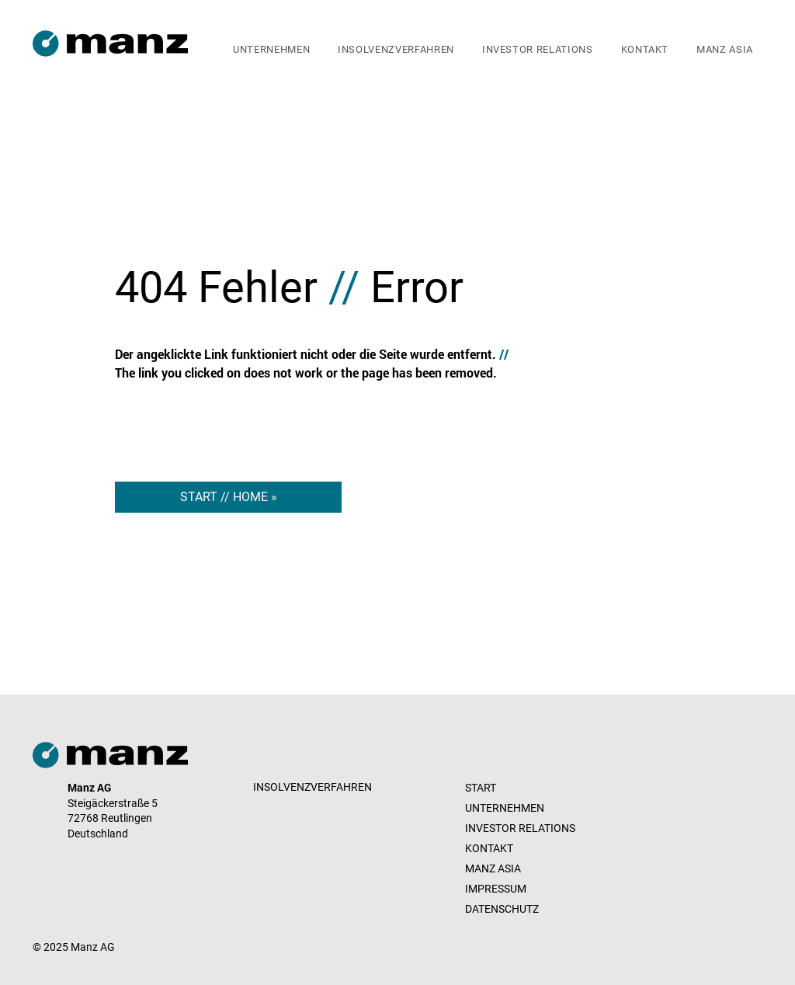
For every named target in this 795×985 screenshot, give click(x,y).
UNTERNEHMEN (504, 808)
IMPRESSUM (495, 888)
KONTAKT (489, 848)
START (480, 787)
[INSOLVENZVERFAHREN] (314, 788)
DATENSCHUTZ (502, 909)
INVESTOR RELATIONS (520, 828)
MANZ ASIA (493, 868)
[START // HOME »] (228, 497)
